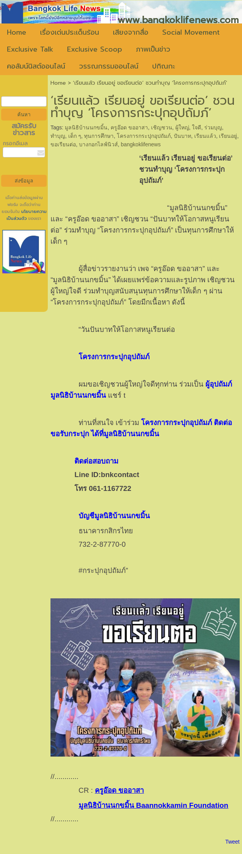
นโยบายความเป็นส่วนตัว (27, 215)
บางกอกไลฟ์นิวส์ (98, 144)
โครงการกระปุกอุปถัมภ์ (144, 136)
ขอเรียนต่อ (63, 144)
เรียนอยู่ (228, 136)
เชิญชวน (161, 127)
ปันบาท (182, 136)
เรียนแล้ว (205, 136)
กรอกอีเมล (15, 143)
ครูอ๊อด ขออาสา (129, 127)
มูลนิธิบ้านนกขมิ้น (86, 127)
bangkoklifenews (141, 144)
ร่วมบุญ (213, 127)
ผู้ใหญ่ (182, 127)
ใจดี (196, 127)
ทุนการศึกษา (99, 136)
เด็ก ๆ (74, 136)
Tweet (232, 842)
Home (58, 83)
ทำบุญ (57, 136)
